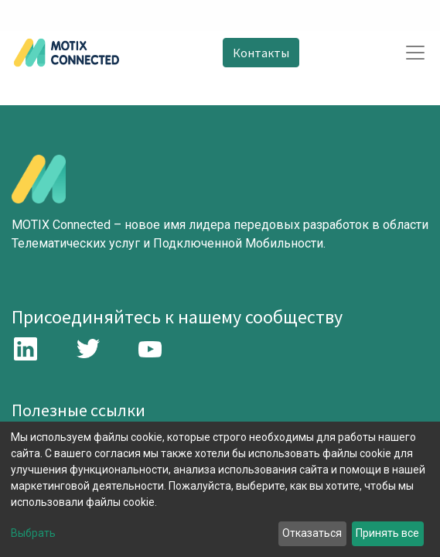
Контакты (261, 52)
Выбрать (33, 533)
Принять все (387, 533)
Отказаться (312, 533)
